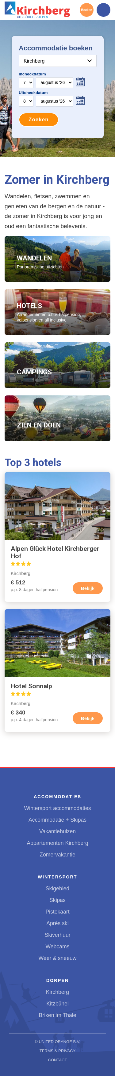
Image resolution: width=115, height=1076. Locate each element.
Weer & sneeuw (58, 958)
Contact (57, 1060)
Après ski (57, 923)
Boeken (86, 10)
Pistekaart (57, 912)
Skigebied (57, 888)
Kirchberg (57, 992)
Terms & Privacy (58, 1051)
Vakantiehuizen (57, 831)
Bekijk (87, 588)
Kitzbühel (57, 1004)
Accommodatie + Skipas (57, 820)
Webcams (58, 946)
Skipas (57, 900)
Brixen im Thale (57, 1015)
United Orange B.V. (59, 1041)
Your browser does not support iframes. (58, 87)
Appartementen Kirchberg (57, 843)
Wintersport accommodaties (57, 808)
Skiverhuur (57, 935)
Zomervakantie (57, 855)
